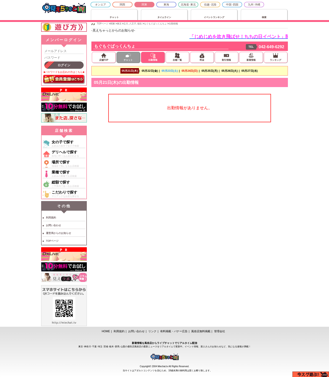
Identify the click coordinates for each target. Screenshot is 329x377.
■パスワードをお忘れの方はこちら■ (64, 72)
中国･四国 (232, 4)
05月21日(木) (130, 70)
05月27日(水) (249, 70)
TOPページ (52, 240)
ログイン (64, 65)
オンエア (100, 4)
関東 (144, 4)
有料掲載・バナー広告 (174, 331)
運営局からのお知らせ (58, 233)
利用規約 (51, 217)
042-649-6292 (271, 47)
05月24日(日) (190, 70)
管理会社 (219, 331)
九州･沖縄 (254, 4)
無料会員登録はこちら (64, 79)
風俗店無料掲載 (200, 331)
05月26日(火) (229, 70)
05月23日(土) (170, 70)
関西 (122, 4)
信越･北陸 (210, 4)
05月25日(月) (210, 70)
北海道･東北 (188, 4)
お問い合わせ (53, 225)
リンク (152, 331)
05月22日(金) (150, 70)
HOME (106, 331)
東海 (166, 4)
